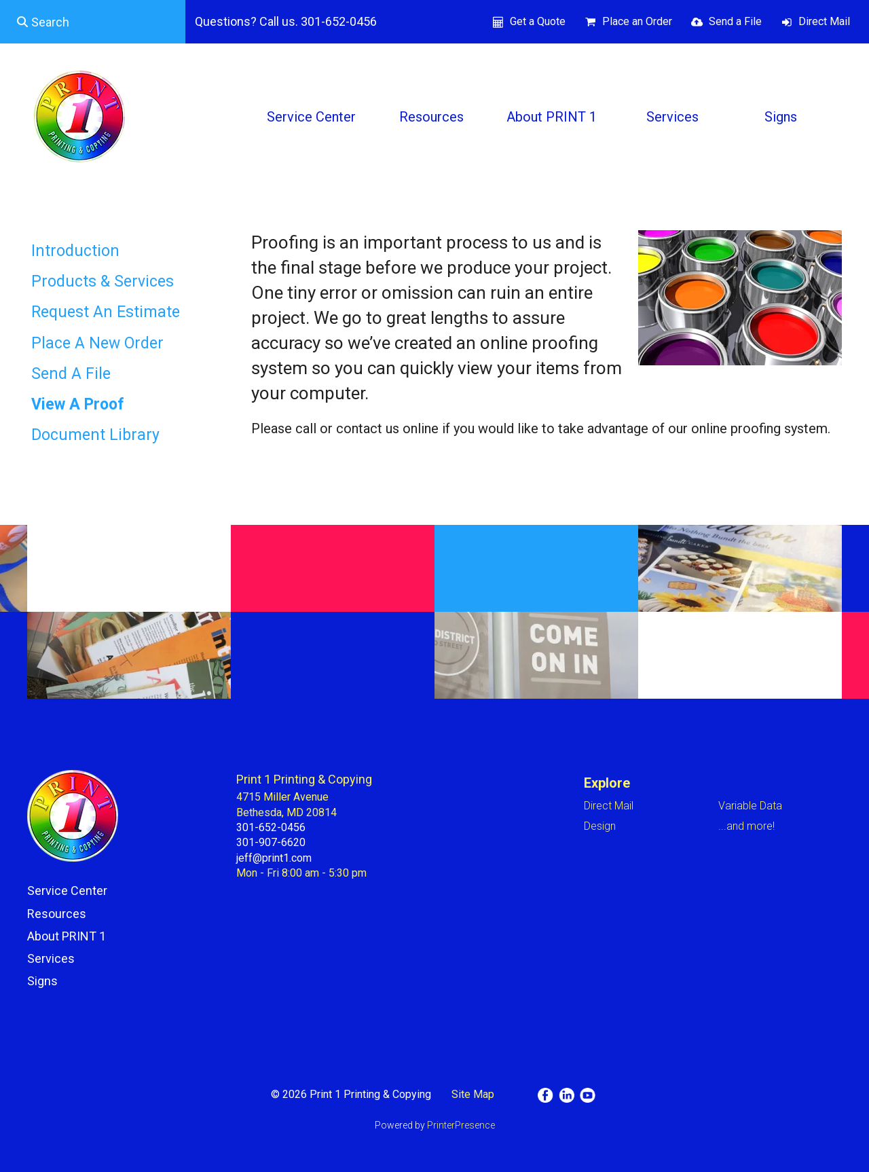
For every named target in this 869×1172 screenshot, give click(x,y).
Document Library (95, 435)
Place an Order (637, 21)
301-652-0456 (271, 827)
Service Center (311, 117)
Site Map (472, 1094)
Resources (431, 117)
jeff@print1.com (274, 857)
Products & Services (102, 281)
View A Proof (77, 404)
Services (672, 117)
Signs (780, 117)
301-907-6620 (271, 842)
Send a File (735, 21)
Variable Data (750, 805)
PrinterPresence (461, 1125)
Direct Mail (824, 21)
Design (600, 826)
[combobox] (93, 22)
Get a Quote (538, 21)
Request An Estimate (105, 312)
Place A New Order (97, 343)
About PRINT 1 (551, 117)
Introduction (75, 251)
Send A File (71, 374)
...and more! (746, 826)
